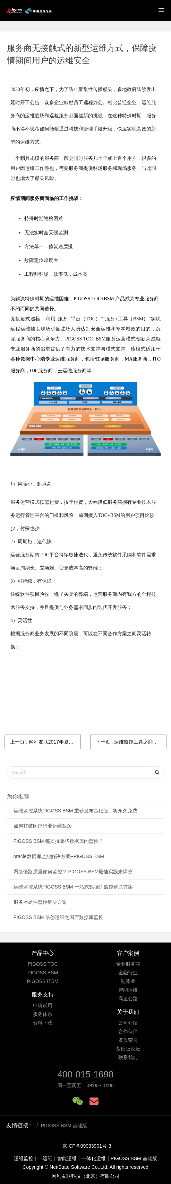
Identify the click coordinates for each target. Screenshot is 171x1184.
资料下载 (42, 1023)
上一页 (45, 742)
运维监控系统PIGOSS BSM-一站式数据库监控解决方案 (73, 887)
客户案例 (128, 953)
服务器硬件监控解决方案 (40, 902)
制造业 (128, 981)
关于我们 (128, 1012)
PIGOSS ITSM (43, 981)
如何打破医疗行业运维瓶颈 (43, 826)
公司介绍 (128, 1023)
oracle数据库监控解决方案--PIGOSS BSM (59, 856)
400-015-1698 (86, 1074)
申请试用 (42, 1005)
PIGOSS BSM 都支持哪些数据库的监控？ (59, 841)
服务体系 (42, 1014)
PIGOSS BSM (42, 972)
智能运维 (128, 990)
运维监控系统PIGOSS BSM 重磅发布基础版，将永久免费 (76, 810)
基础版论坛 (128, 1048)
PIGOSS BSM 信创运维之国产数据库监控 (59, 917)
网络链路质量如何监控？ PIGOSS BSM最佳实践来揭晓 (73, 871)
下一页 (131, 742)
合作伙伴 (128, 1031)
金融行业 (128, 972)
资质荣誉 (128, 1040)
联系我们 (128, 1057)
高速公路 (128, 998)
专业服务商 (128, 964)
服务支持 (43, 995)
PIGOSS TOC (43, 964)
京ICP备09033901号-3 (86, 1146)
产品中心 (43, 953)
